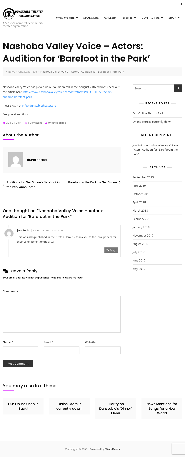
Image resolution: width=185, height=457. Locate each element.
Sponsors (91, 17)
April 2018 (139, 202)
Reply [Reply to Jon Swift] (113, 250)
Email (48, 342)
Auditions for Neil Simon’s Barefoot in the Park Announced (33, 184)
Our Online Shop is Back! (148, 113)
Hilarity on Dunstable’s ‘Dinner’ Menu (115, 408)
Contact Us (150, 17)
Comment (10, 291)
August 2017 (141, 244)
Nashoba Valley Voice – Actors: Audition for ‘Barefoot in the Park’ (155, 149)
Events (127, 17)
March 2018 (140, 210)
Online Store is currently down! (152, 121)
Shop (172, 17)
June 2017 (139, 260)
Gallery (110, 17)
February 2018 (142, 219)
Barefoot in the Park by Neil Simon (92, 182)
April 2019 (139, 185)
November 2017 (143, 235)
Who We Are (65, 17)
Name (8, 342)
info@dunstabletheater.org (39, 105)
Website (90, 342)
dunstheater (37, 159)
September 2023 (143, 177)
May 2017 (139, 269)
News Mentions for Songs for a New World (161, 408)
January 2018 (141, 227)
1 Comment (35, 122)
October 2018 (141, 194)
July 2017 (139, 252)
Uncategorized (57, 123)
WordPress (112, 449)
